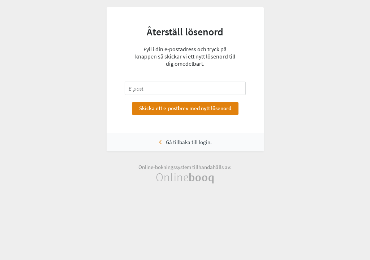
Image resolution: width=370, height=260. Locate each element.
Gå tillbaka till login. (189, 142)
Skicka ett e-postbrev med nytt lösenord (185, 108)
